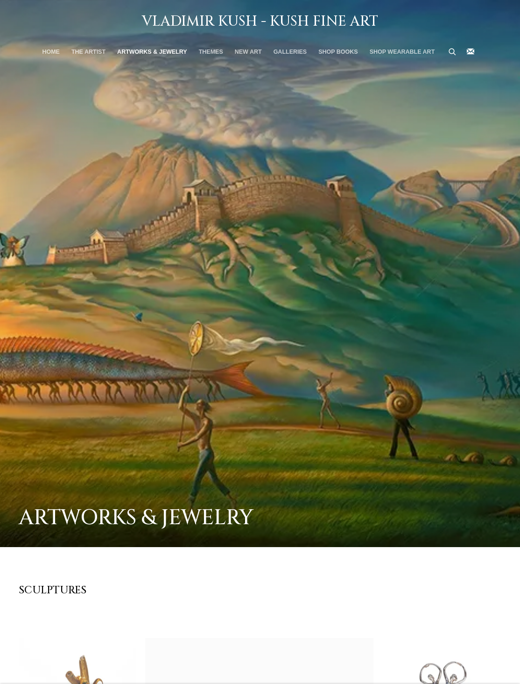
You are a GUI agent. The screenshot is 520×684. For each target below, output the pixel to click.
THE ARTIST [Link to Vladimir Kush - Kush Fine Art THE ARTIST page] (88, 52)
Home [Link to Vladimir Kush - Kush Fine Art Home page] (51, 52)
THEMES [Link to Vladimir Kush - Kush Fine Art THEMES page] (211, 52)
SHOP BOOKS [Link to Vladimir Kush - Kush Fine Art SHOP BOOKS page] (338, 52)
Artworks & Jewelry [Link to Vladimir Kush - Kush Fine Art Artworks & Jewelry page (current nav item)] (152, 52)
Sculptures (52, 590)
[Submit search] (453, 50)
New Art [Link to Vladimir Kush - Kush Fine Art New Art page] (248, 52)
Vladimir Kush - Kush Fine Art (260, 21)
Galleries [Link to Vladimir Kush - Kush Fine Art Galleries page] (290, 52)
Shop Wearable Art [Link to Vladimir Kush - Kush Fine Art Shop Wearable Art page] (402, 52)
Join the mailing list (470, 51)
